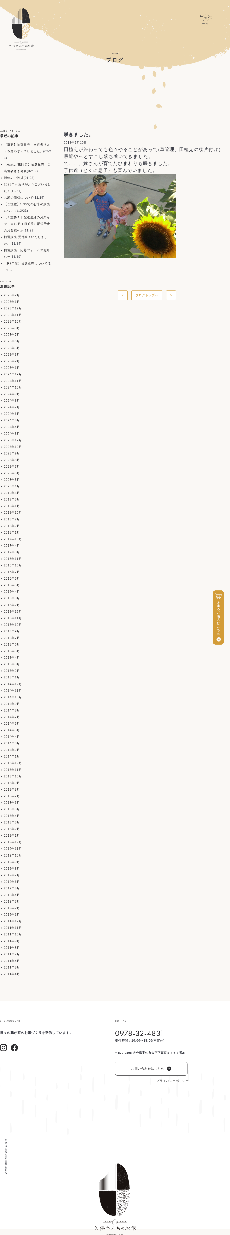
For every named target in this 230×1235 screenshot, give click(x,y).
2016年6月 (12, 578)
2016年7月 (12, 572)
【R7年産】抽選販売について (26, 263)
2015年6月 (12, 644)
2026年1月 (12, 301)
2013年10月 (13, 776)
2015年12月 (13, 611)
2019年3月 (12, 499)
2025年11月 (13, 315)
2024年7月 (12, 407)
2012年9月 (12, 862)
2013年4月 (12, 815)
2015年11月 (13, 618)
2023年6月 (12, 473)
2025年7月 (12, 334)
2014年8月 (12, 710)
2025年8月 (12, 328)
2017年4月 (12, 545)
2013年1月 (12, 835)
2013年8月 (12, 789)
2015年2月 (12, 670)
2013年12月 (13, 763)
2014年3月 (12, 743)
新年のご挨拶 (14, 177)
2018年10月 (13, 512)
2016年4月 (12, 591)
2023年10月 (13, 446)
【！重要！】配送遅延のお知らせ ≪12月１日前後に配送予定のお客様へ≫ (27, 224)
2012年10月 (13, 855)
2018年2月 (12, 526)
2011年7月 (12, 954)
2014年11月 (13, 690)
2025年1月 (12, 367)
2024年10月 (13, 387)
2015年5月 (12, 651)
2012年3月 (12, 901)
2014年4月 (12, 736)
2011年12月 (13, 921)
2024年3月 (12, 433)
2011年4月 (12, 974)
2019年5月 (12, 493)
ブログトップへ (146, 295)
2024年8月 (12, 400)
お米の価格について (18, 197)
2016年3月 (12, 598)
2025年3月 (12, 354)
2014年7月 (12, 717)
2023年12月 (13, 440)
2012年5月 (12, 888)
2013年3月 (12, 822)
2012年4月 (12, 895)
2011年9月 (12, 941)
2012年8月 (12, 868)
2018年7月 (12, 519)
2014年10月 (13, 697)
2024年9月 (12, 394)
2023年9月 (12, 453)
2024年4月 (12, 427)
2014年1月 (12, 756)
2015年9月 (12, 631)
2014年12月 (13, 684)
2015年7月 (12, 638)
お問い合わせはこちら (151, 1069)
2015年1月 (12, 677)
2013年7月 (12, 796)
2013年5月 (12, 809)
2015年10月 (13, 624)
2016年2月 (12, 605)
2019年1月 (12, 506)
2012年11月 (13, 848)
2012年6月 (12, 881)
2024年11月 (13, 381)
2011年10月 (13, 934)
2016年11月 (13, 558)
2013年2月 (12, 829)
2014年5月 (12, 730)
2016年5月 (12, 585)
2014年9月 (12, 703)
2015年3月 (12, 664)
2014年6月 (12, 723)
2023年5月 (12, 479)
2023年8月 (12, 460)
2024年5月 (12, 420)
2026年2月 (12, 295)
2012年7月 (12, 875)
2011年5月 (12, 967)
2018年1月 (12, 532)
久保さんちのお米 (21, 29)
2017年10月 (13, 539)
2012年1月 (12, 914)
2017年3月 (12, 552)
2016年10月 (13, 565)
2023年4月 (12, 486)
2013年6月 (12, 802)
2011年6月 (12, 961)
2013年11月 (13, 769)
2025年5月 (12, 348)
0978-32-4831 (139, 1033)
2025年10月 (13, 321)
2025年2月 (12, 361)
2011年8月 (12, 947)
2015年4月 (12, 657)
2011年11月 (13, 927)
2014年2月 (12, 750)
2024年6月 (12, 413)
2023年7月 (12, 466)
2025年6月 (12, 341)
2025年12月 (13, 308)
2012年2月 (12, 908)
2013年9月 (12, 783)
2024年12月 (13, 374)
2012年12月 (13, 842)
